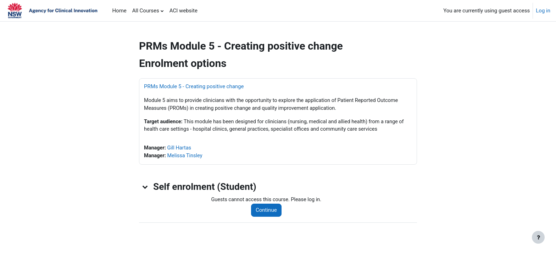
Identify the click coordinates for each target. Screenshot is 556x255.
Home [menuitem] (119, 10)
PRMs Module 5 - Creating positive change (194, 86)
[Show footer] (538, 237)
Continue (268, 212)
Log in (543, 10)
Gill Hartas (180, 149)
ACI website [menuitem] (183, 10)
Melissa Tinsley (186, 157)
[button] (145, 188)
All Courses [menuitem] (145, 10)
